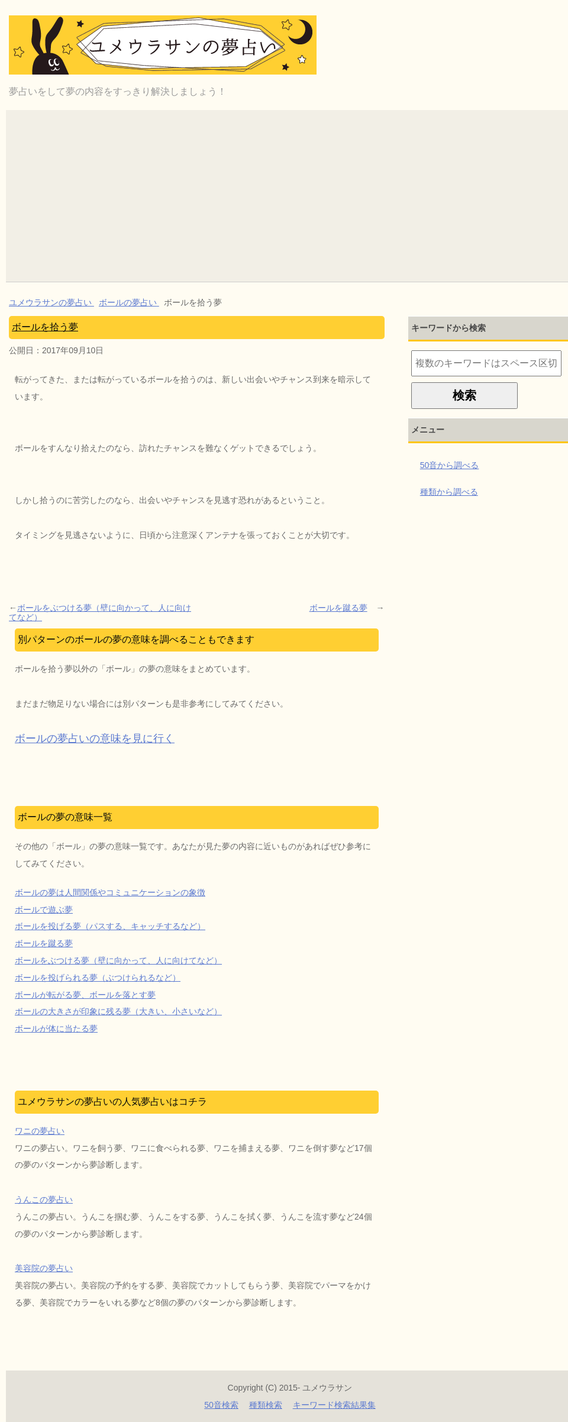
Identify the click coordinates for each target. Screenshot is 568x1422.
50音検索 (221, 1405)
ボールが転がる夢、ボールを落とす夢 (85, 994)
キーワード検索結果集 (334, 1405)
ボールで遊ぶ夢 (44, 909)
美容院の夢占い (44, 1268)
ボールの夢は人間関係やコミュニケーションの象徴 (110, 892)
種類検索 (265, 1405)
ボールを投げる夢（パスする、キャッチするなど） (110, 926)
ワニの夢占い (39, 1131)
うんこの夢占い (44, 1199)
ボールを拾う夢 (45, 327)
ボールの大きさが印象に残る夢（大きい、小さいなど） (118, 1011)
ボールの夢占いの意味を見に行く (95, 738)
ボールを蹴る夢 (338, 607)
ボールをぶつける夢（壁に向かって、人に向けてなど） (100, 613)
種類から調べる (449, 491)
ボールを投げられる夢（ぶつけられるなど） (97, 977)
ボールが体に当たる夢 (56, 1028)
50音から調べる (449, 465)
